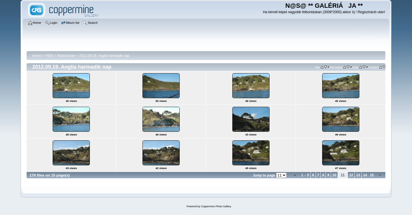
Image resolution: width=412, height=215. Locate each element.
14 (365, 175)
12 (351, 175)
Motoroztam (66, 56)
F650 (49, 56)
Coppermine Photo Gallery (216, 206)
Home (36, 56)
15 (372, 175)
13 (358, 175)
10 (334, 175)
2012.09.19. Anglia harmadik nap (104, 56)
